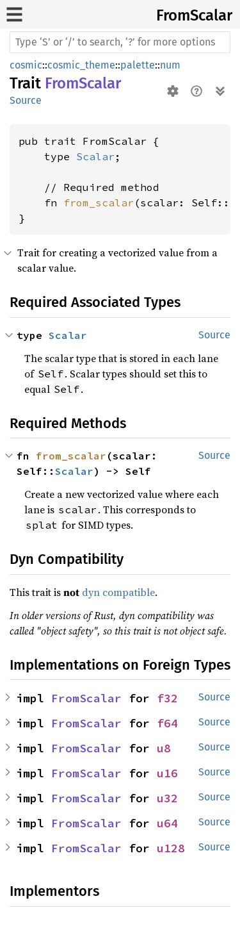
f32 (167, 698)
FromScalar (194, 15)
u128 (171, 848)
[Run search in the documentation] (120, 42)
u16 (167, 773)
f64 (167, 723)
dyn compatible (118, 592)
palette (137, 65)
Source (26, 100)
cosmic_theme (81, 65)
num (170, 65)
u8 (164, 748)
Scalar (95, 156)
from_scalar (98, 202)
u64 (167, 823)
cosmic (26, 65)
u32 (167, 798)
